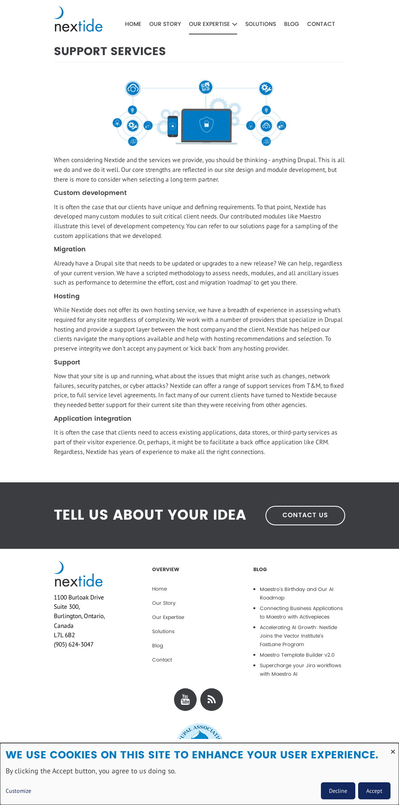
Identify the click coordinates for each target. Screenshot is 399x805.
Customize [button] (18, 790)
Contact (321, 24)
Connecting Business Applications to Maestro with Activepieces (301, 612)
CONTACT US (305, 515)
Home (133, 24)
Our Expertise (213, 24)
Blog (291, 24)
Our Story (165, 24)
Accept (374, 790)
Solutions (260, 24)
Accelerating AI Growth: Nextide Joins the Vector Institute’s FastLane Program (298, 636)
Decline (338, 790)
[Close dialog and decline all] (393, 748)
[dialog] (199, 774)
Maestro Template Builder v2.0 (297, 655)
